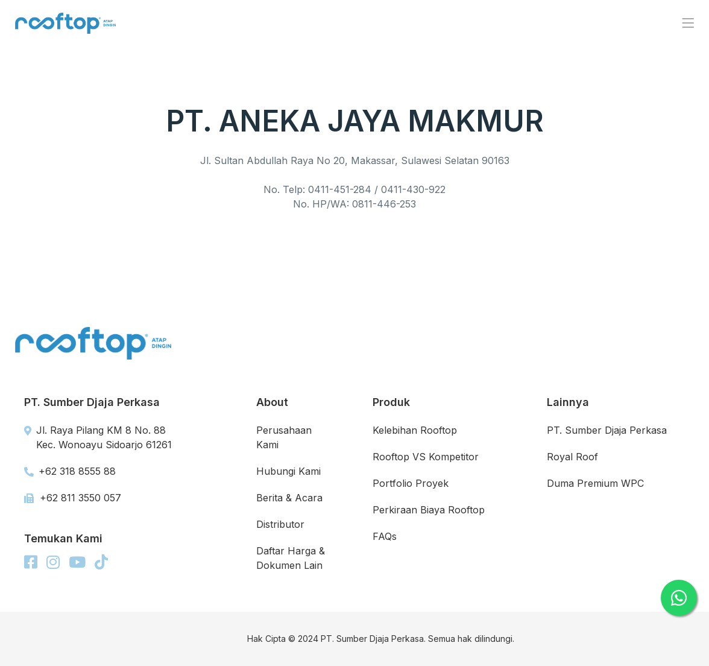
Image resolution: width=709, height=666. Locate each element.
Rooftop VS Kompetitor (426, 457)
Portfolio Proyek (411, 483)
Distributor (280, 524)
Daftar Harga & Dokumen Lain (290, 558)
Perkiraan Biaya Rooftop (429, 510)
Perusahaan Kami (284, 437)
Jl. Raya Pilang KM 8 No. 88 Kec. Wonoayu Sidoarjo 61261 (98, 437)
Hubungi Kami (288, 471)
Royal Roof (572, 457)
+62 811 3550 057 (72, 497)
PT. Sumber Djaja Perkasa (607, 430)
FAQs (385, 536)
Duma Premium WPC (595, 483)
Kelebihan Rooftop (415, 430)
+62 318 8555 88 (70, 471)
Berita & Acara (289, 498)
